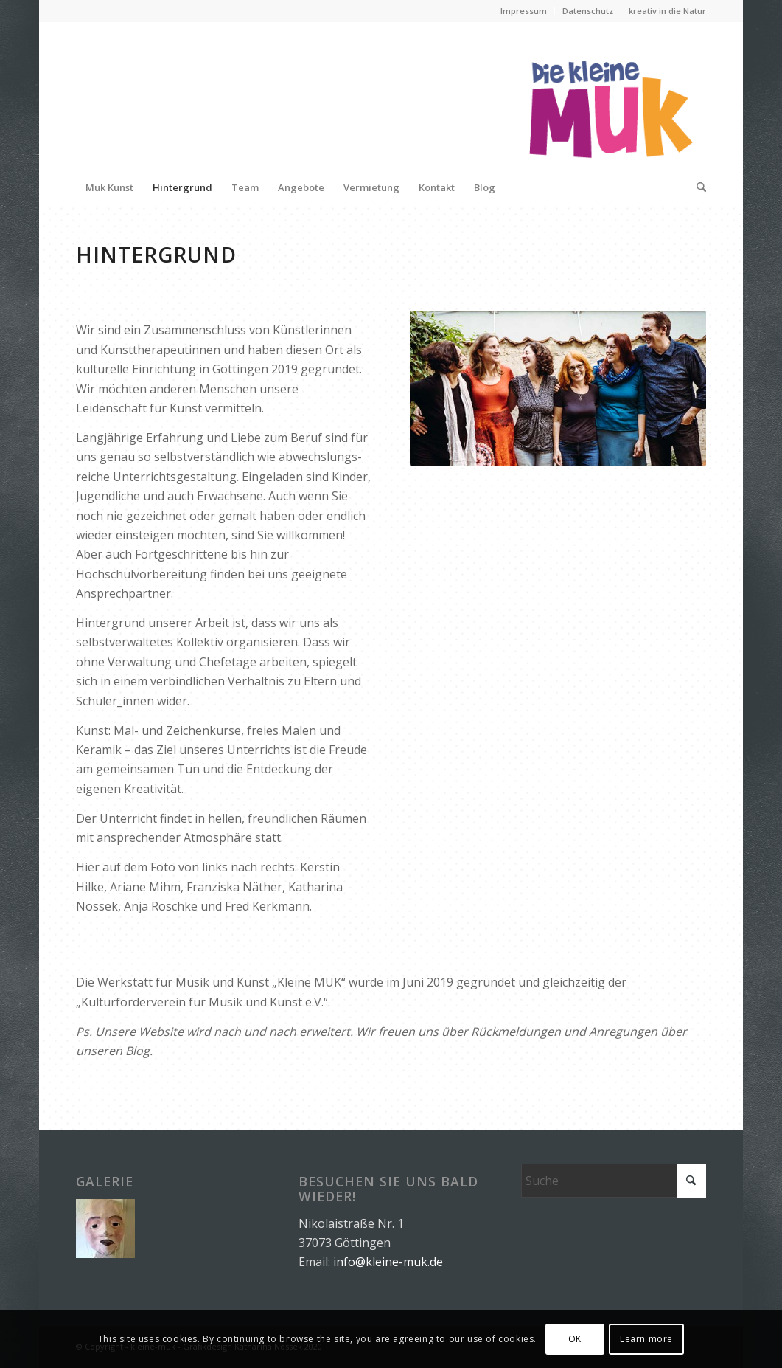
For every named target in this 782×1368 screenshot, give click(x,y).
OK (575, 1339)
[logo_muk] (610, 95)
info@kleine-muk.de (388, 1262)
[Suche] (696, 187)
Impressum (523, 10)
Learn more (646, 1339)
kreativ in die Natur (667, 10)
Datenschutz (587, 10)
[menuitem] (524, 11)
